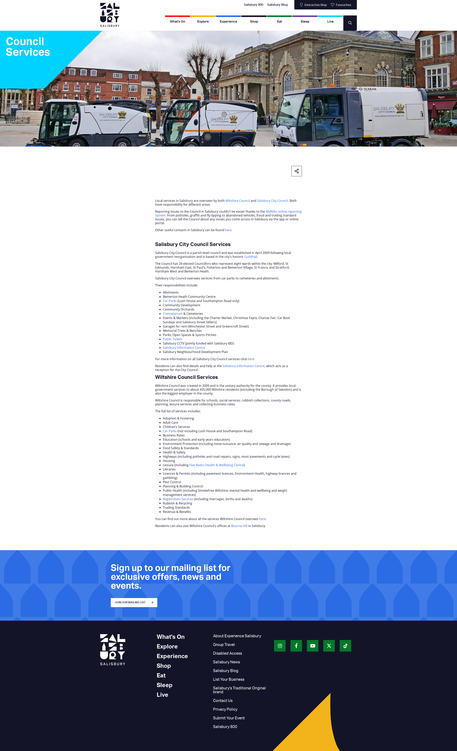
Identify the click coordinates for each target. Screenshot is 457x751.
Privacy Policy (225, 709)
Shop (254, 21)
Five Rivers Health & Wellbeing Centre (216, 465)
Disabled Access (227, 653)
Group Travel (224, 645)
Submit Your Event (229, 718)
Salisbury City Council (272, 201)
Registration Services (178, 499)
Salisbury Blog (277, 4)
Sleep (305, 21)
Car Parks (170, 301)
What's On (177, 21)
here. (228, 230)
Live (330, 21)
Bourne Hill (239, 526)
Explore (203, 21)
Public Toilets (172, 339)
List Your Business (228, 679)
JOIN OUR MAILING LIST (130, 602)
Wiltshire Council (237, 201)
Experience (228, 21)
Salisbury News (226, 662)
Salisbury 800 (253, 4)
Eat (279, 21)
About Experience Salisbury (237, 636)
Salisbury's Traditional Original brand (239, 690)
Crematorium (173, 313)
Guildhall (250, 257)
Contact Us (223, 701)
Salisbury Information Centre (184, 347)
